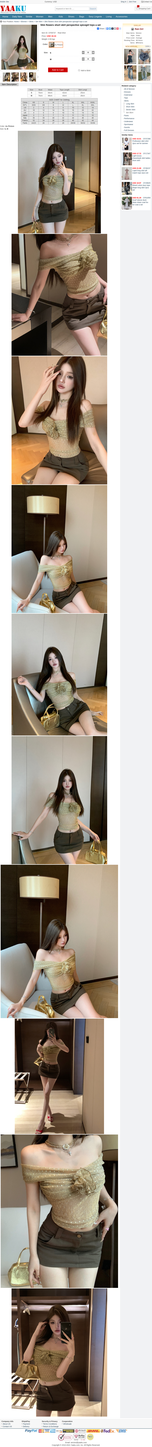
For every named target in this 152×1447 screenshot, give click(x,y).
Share (100, 29)
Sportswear (128, 124)
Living (109, 16)
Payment (26, 1424)
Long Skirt (130, 104)
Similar (29, 16)
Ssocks (127, 127)
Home (5, 16)
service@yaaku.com (79, 1442)
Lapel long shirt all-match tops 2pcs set (140, 170)
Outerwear (128, 95)
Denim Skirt (130, 110)
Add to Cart (58, 70)
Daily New (17, 16)
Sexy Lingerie (95, 16)
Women (39, 16)
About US (6, 1424)
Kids (61, 16)
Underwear (128, 121)
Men (50, 16)
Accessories (121, 16)
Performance (129, 118)
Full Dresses (129, 130)
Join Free (132, 2)
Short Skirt (130, 107)
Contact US (7, 1426)
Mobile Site (4, 2)
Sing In (123, 2)
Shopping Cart (143, 8)
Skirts (31, 22)
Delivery (26, 1426)
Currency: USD (51, 2)
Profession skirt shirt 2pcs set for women (140, 141)
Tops (126, 98)
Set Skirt (39, 22)
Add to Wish (85, 70)
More (148, 46)
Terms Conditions (50, 1424)
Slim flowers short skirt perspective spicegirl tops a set (65, 22)
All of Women (129, 89)
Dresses (127, 92)
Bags (81, 16)
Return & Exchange (51, 1426)
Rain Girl (137, 29)
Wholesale (67, 1424)
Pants (126, 116)
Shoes (71, 16)
